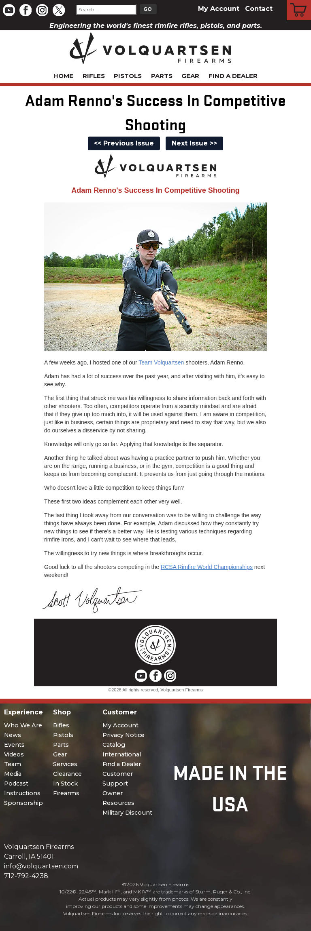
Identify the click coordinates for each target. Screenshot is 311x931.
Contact (259, 9)
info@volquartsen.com (41, 866)
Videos (14, 754)
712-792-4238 (26, 876)
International (121, 754)
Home (63, 76)
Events (14, 744)
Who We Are (23, 725)
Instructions (22, 793)
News (12, 735)
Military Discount (127, 812)
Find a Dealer (233, 76)
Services (65, 764)
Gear (190, 76)
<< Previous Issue (124, 143)
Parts (162, 76)
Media (12, 773)
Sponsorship (23, 803)
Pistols (128, 76)
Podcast (16, 783)
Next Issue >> (194, 143)
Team (12, 764)
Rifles (94, 76)
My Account (218, 9)
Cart (299, 1)
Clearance (67, 773)
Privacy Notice (123, 735)
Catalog (113, 744)
